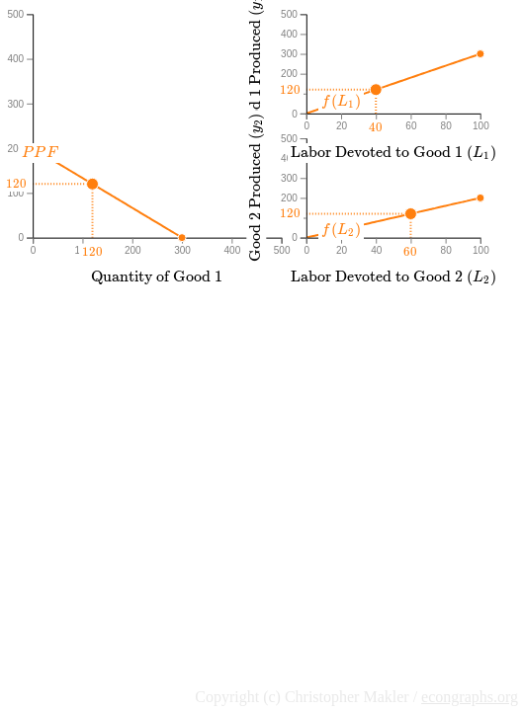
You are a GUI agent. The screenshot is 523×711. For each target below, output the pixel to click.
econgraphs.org (469, 696)
